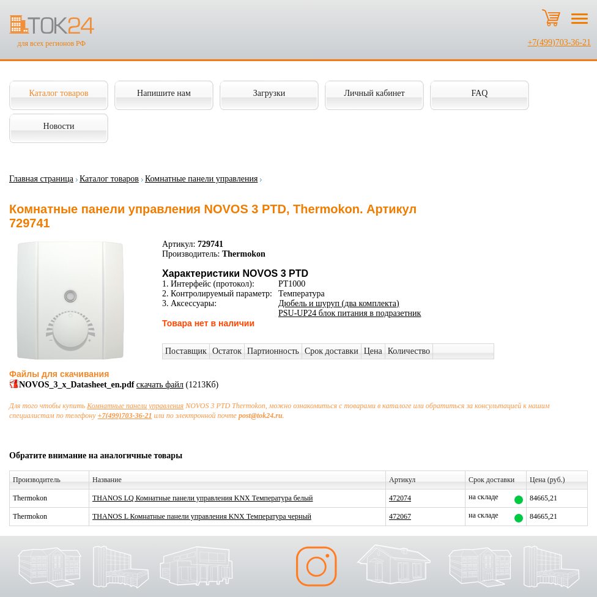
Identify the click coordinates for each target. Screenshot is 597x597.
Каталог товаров (58, 93)
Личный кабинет (374, 93)
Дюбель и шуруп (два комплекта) (338, 303)
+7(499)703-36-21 (559, 42)
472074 (400, 498)
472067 (400, 516)
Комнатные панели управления (201, 178)
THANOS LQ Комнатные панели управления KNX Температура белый (202, 498)
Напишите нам (164, 93)
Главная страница (41, 178)
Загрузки (269, 93)
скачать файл (160, 384)
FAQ (480, 93)
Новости (59, 126)
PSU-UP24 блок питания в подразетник (349, 313)
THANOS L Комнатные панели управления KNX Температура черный (201, 516)
